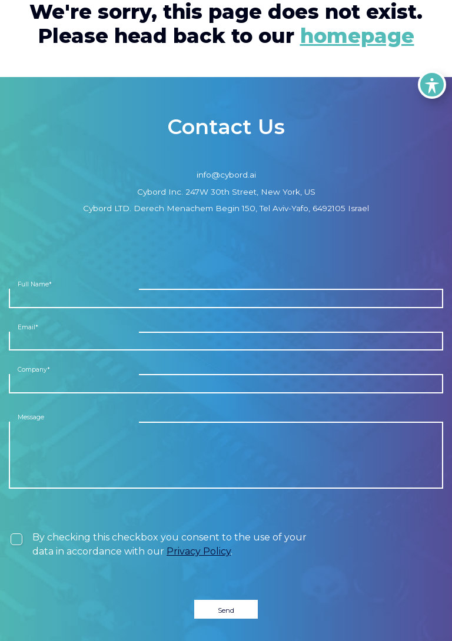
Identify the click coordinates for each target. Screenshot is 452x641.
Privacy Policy (199, 551)
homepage (357, 36)
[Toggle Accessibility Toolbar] (432, 85)
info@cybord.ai (226, 174)
